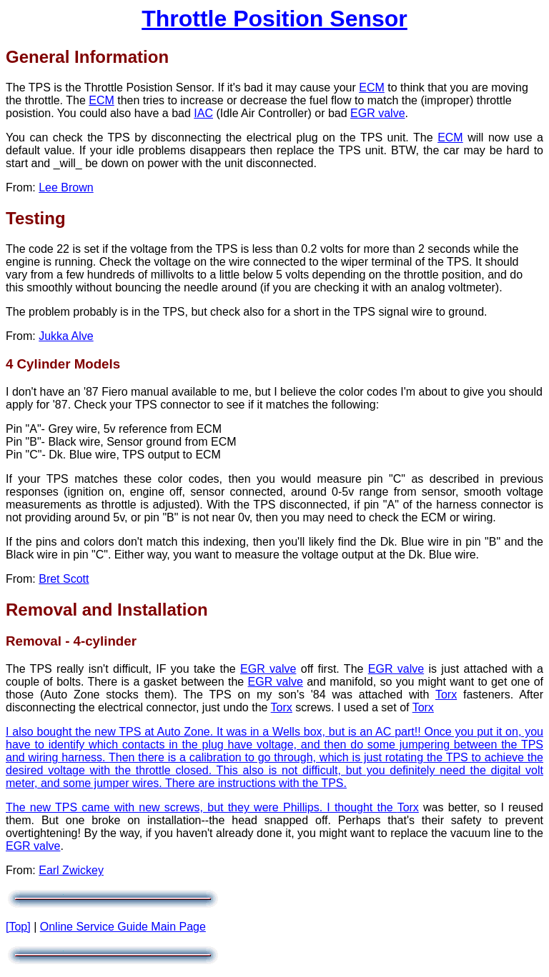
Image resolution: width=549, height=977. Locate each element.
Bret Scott (64, 579)
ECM (372, 87)
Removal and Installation (107, 609)
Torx (446, 694)
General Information (87, 56)
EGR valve (377, 113)
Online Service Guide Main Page (123, 927)
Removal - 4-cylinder (71, 640)
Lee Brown (66, 187)
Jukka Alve (66, 336)
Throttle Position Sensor (274, 18)
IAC (203, 113)
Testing (36, 218)
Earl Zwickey (71, 870)
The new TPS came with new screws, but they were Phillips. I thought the (201, 807)
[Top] (18, 927)
